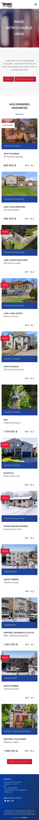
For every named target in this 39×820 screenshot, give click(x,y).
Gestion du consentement (27, 814)
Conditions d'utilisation (10, 814)
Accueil (8, 79)
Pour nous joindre (25, 79)
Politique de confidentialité (25, 813)
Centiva (23, 817)
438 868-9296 (12, 788)
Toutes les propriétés (19, 761)
